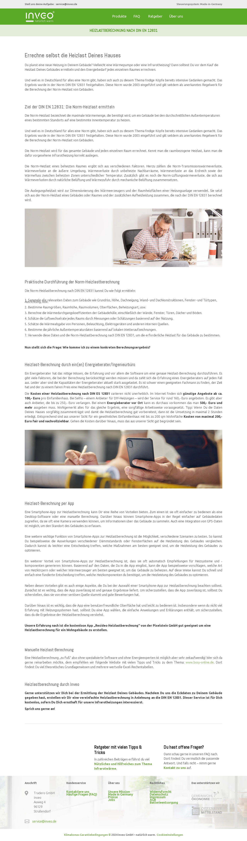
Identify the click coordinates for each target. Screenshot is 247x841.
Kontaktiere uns (77, 791)
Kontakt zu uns (175, 767)
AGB (153, 799)
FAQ (136, 16)
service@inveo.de (66, 4)
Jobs (111, 799)
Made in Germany (120, 794)
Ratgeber (155, 16)
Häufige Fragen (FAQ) (81, 794)
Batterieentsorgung (164, 802)
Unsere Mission (119, 791)
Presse (113, 797)
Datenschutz (159, 794)
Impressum (158, 797)
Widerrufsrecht (161, 791)
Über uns (176, 16)
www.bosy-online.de (200, 662)
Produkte (119, 16)
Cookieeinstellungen (169, 834)
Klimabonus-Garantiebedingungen (86, 834)
